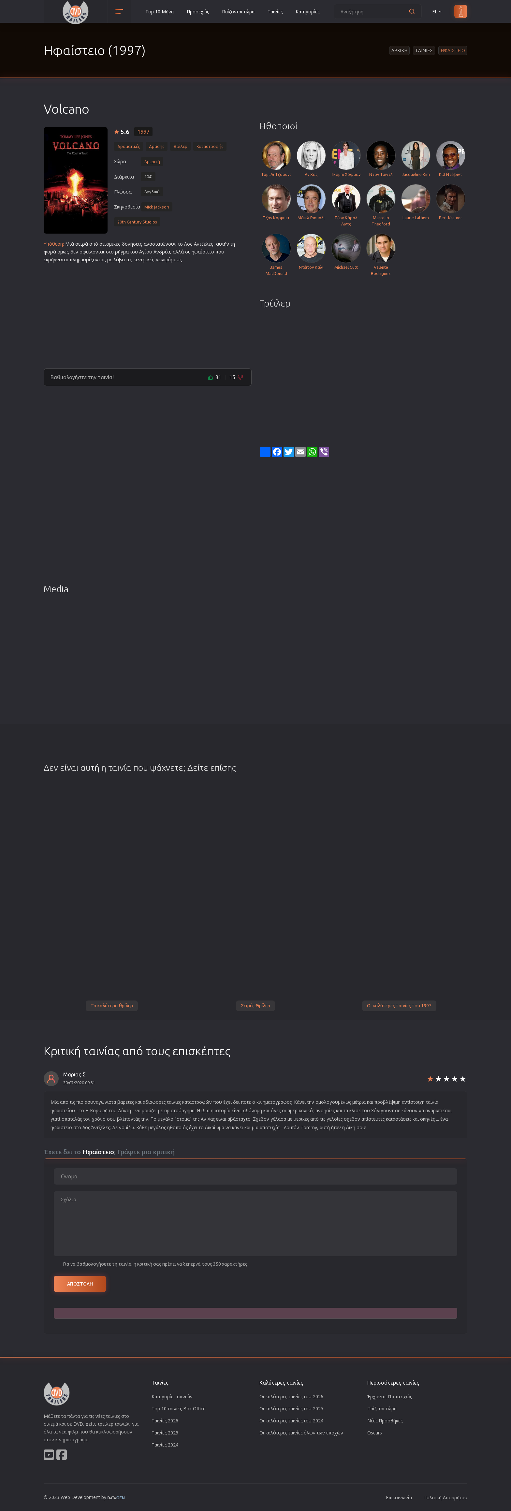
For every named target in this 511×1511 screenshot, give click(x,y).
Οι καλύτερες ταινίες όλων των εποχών (301, 1433)
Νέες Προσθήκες (384, 1420)
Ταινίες (275, 11)
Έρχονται (389, 1396)
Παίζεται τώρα (382, 1408)
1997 (143, 131)
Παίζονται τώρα (238, 11)
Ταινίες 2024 (165, 1445)
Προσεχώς (198, 11)
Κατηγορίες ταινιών (172, 1396)
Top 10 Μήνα (159, 11)
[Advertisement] (148, 313)
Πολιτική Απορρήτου (445, 1497)
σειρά (81, 244)
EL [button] (437, 11)
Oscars (374, 1433)
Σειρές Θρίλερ (255, 1005)
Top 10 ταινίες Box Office (179, 1408)
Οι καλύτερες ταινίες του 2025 (291, 1408)
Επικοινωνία (399, 1497)
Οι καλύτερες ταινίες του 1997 (399, 1005)
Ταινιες (424, 50)
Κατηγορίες (307, 11)
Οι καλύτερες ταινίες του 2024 (291, 1420)
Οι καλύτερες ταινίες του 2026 (291, 1396)
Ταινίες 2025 (165, 1433)
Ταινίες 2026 (165, 1420)
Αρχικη (399, 50)
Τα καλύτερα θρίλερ (112, 1005)
